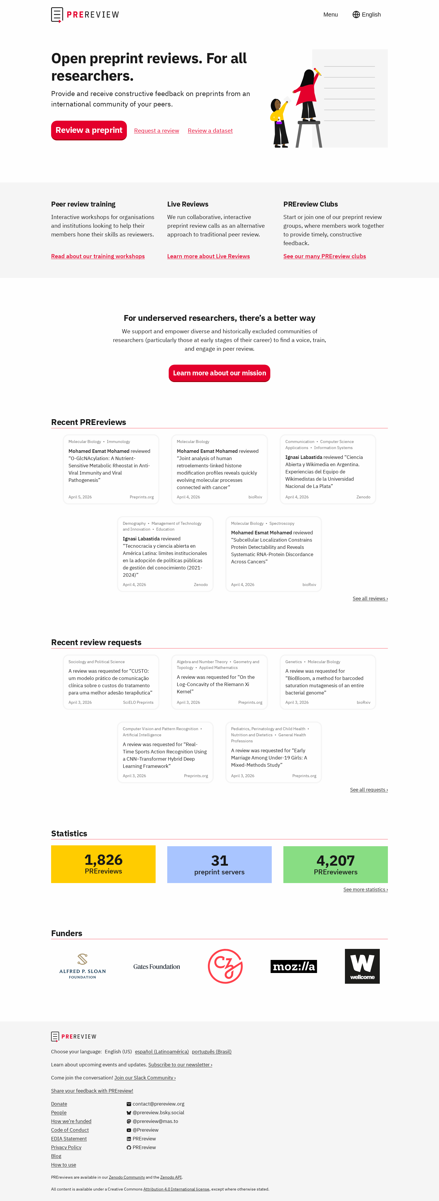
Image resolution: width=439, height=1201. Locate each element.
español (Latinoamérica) (162, 1051)
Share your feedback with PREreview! (92, 1091)
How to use (63, 1165)
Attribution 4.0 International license (176, 1189)
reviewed (109, 465)
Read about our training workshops (98, 256)
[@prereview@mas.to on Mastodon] (152, 1121)
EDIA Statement (69, 1138)
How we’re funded (71, 1121)
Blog (56, 1156)
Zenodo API (171, 1177)
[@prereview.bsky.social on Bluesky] (155, 1112)
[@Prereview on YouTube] (142, 1130)
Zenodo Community (127, 1177)
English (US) (118, 1051)
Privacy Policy (66, 1147)
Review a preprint (89, 129)
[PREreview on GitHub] (141, 1147)
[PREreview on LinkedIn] (141, 1138)
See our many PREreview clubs (324, 256)
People (58, 1112)
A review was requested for (110, 682)
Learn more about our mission (219, 372)
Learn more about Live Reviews (208, 256)
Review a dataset (210, 130)
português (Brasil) (212, 1051)
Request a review (156, 130)
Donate (59, 1104)
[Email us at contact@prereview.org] (155, 1104)
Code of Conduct (70, 1130)
